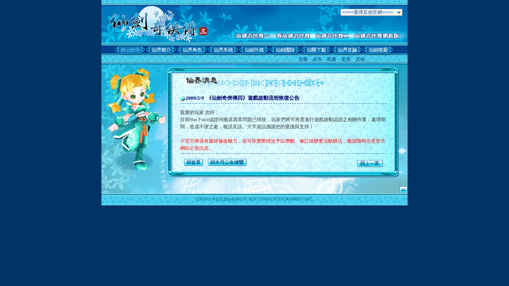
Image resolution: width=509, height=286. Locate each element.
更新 (346, 59)
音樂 (303, 59)
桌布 (317, 59)
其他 (360, 59)
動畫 (331, 59)
